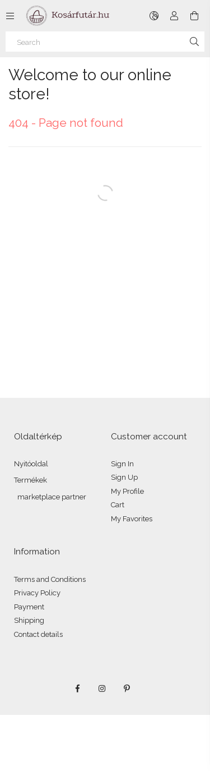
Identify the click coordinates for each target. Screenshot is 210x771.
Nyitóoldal (31, 464)
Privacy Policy (37, 593)
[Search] (105, 41)
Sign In (122, 464)
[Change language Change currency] (154, 16)
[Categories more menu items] (10, 16)
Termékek (30, 480)
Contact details (38, 634)
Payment (29, 607)
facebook (77, 688)
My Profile (127, 491)
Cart (117, 505)
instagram (102, 688)
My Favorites (131, 519)
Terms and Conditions (50, 579)
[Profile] (174, 16)
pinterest (127, 688)
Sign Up (124, 477)
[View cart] (194, 16)
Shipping (29, 620)
